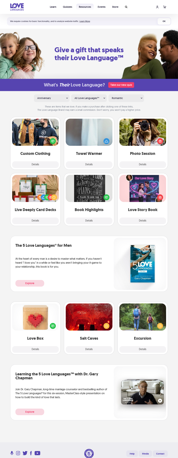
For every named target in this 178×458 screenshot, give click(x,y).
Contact (160, 453)
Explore (29, 283)
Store (115, 7)
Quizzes (67, 7)
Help (132, 453)
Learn (53, 7)
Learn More (84, 21)
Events (101, 7)
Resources (85, 7)
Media (145, 453)
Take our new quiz (121, 85)
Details (35, 164)
